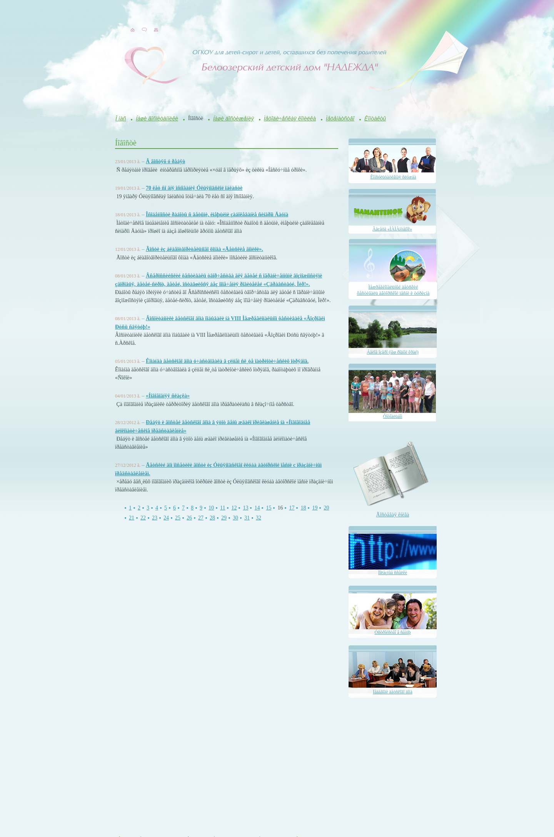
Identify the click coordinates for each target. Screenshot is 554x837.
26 (189, 518)
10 (211, 508)
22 (143, 518)
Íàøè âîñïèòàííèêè (157, 118)
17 (291, 508)
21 (131, 518)
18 (303, 508)
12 (234, 508)
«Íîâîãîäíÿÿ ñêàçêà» (168, 396)
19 (314, 508)
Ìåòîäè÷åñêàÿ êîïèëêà (290, 118)
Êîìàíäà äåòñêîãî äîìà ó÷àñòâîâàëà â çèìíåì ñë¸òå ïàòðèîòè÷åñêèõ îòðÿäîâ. (227, 361)
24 (166, 518)
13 (245, 508)
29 (224, 518)
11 (222, 508)
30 (235, 518)
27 (201, 518)
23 (154, 518)
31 (247, 518)
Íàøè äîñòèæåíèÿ (233, 118)
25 (177, 518)
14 (257, 508)
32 (258, 518)
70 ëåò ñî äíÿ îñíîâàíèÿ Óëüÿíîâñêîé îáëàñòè (194, 188)
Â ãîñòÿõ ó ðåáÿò (165, 161)
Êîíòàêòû (375, 118)
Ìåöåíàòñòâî (340, 118)
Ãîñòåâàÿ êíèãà (392, 515)
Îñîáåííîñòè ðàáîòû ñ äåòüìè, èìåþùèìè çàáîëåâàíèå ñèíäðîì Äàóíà (217, 214)
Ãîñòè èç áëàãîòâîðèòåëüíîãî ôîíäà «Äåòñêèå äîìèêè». (204, 249)
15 (268, 508)
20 (326, 508)
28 (212, 518)
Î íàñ (120, 118)
